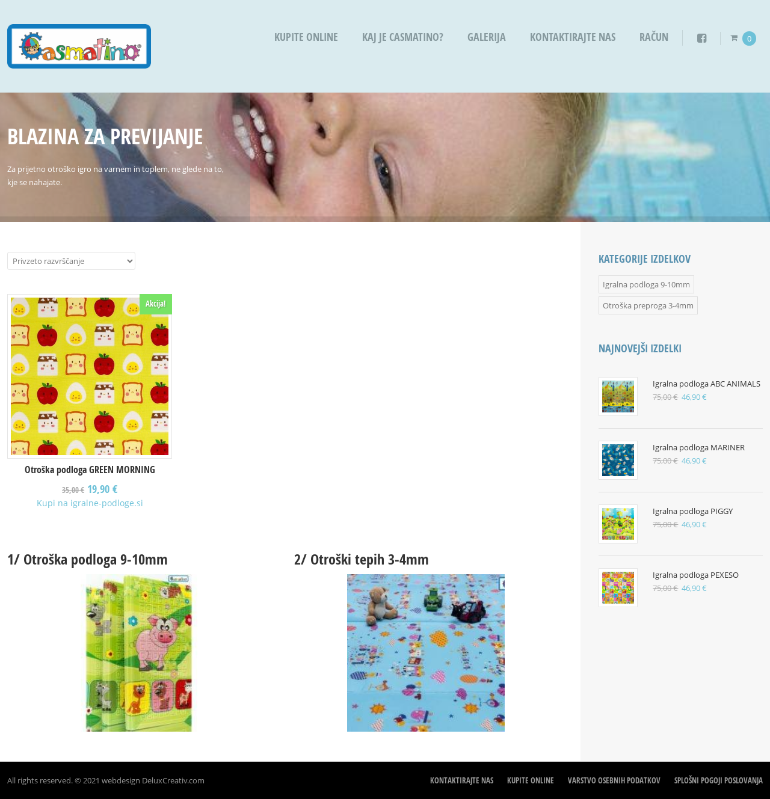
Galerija (486, 36)
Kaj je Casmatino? (402, 36)
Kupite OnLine (306, 36)
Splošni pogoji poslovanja (718, 780)
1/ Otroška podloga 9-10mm (87, 559)
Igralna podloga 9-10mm (646, 284)
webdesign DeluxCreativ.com (153, 780)
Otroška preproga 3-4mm (648, 305)
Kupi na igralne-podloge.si (90, 503)
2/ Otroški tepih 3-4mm (361, 559)
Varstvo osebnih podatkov (614, 780)
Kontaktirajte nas (572, 36)
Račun (653, 36)
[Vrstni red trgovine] (71, 261)
